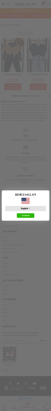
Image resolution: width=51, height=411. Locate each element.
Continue (26, 215)
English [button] (24, 208)
